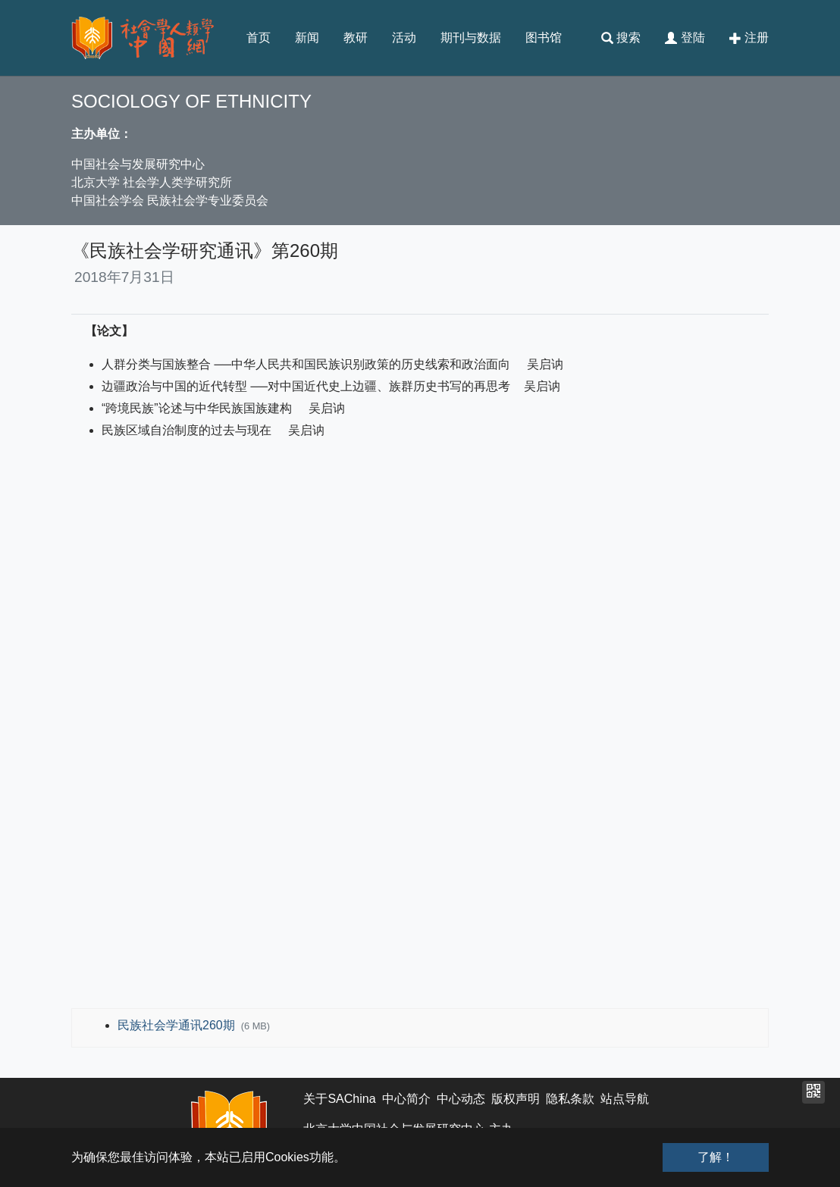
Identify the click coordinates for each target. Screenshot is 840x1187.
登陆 (684, 38)
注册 (749, 38)
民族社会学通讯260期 (178, 1025)
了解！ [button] (715, 1157)
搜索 (621, 38)
